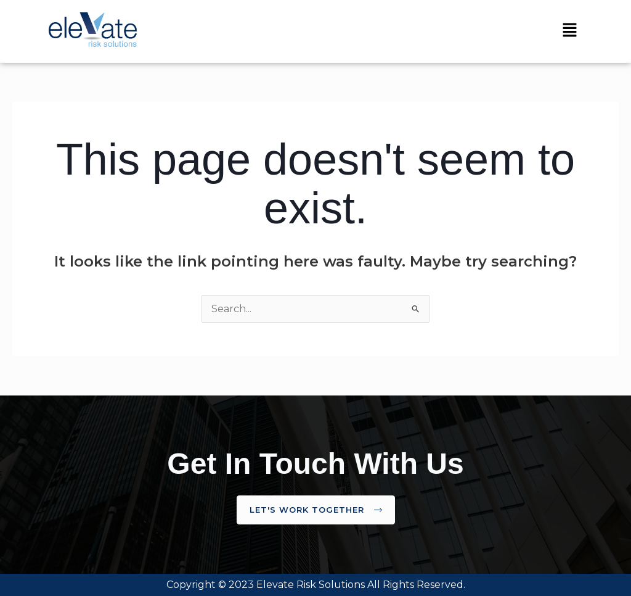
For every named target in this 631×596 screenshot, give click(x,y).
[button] (569, 30)
